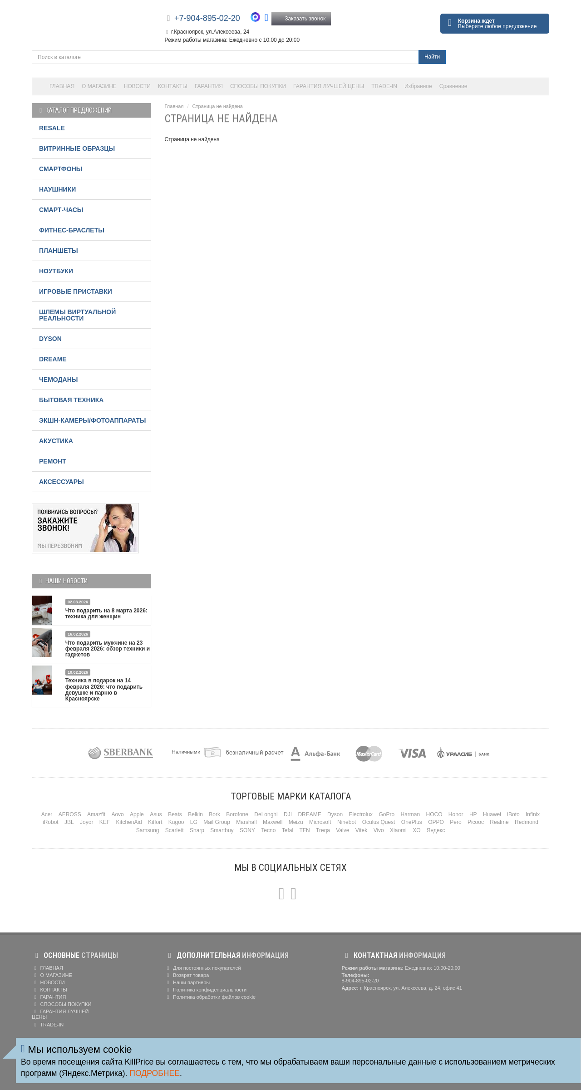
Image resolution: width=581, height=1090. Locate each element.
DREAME (53, 359)
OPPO (436, 822)
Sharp (197, 830)
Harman (410, 814)
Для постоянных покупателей (203, 968)
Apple (137, 814)
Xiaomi (398, 830)
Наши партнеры (187, 982)
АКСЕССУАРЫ (61, 481)
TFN (304, 830)
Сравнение (453, 86)
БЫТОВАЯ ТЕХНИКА (71, 400)
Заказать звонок (301, 18)
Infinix (533, 814)
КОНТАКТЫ (172, 86)
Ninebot (346, 822)
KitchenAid (129, 822)
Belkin (195, 814)
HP (473, 814)
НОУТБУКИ (56, 271)
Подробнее (154, 1073)
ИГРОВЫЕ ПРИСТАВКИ (75, 291)
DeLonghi (265, 814)
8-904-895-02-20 (360, 980)
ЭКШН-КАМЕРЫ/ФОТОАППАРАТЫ (92, 420)
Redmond (526, 822)
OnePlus (411, 822)
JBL (69, 822)
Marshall (246, 822)
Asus (156, 814)
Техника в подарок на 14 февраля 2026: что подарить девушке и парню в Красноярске (104, 689)
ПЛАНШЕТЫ (58, 250)
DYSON (50, 338)
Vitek (361, 830)
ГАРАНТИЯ (209, 86)
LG (193, 822)
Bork (214, 814)
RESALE (52, 128)
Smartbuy (221, 830)
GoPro (386, 814)
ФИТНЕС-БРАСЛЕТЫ (71, 230)
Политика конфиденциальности (206, 989)
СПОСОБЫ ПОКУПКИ (258, 86)
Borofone (237, 814)
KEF (104, 822)
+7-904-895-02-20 (207, 18)
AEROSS (70, 814)
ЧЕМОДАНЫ (58, 379)
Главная (174, 106)
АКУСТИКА (56, 440)
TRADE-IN (384, 86)
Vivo (379, 830)
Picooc (476, 822)
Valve (342, 830)
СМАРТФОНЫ (61, 169)
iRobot (51, 822)
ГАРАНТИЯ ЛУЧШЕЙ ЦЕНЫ (328, 86)
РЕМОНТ (52, 461)
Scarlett (174, 830)
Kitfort (155, 822)
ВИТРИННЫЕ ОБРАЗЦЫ (77, 148)
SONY (247, 830)
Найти (432, 57)
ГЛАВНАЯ (61, 86)
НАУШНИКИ (57, 189)
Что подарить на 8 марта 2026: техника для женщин (106, 613)
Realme (499, 822)
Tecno (268, 830)
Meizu (296, 822)
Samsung (147, 830)
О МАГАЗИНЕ (99, 86)
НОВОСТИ (137, 86)
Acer (47, 814)
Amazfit (96, 814)
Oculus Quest (378, 822)
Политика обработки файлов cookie (210, 997)
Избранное (418, 86)
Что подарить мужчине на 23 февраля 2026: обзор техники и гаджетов (107, 649)
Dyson (335, 814)
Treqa (323, 830)
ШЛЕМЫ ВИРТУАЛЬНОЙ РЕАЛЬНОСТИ (77, 315)
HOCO (434, 814)
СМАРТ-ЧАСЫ (61, 209)
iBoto (513, 814)
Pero (455, 822)
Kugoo (176, 822)
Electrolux (361, 814)
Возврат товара (187, 975)
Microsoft (320, 822)
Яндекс (436, 830)
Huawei (492, 814)
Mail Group (216, 822)
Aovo (117, 814)
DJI (288, 814)
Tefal (287, 830)
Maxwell (272, 822)
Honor (455, 814)
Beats (175, 814)
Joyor (86, 822)
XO (416, 830)
